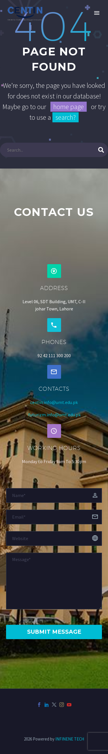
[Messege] (54, 581)
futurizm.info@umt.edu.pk (54, 414)
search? (65, 117)
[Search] (54, 150)
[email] (54, 517)
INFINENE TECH (69, 739)
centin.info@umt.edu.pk (54, 402)
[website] (54, 538)
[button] (54, 271)
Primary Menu (96, 13)
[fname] (54, 495)
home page (68, 106)
